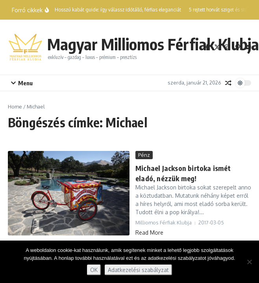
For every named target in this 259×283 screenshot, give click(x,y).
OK (94, 269)
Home (15, 106)
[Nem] (249, 262)
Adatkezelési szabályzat (138, 269)
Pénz (144, 155)
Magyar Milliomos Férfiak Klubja (153, 44)
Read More (149, 232)
